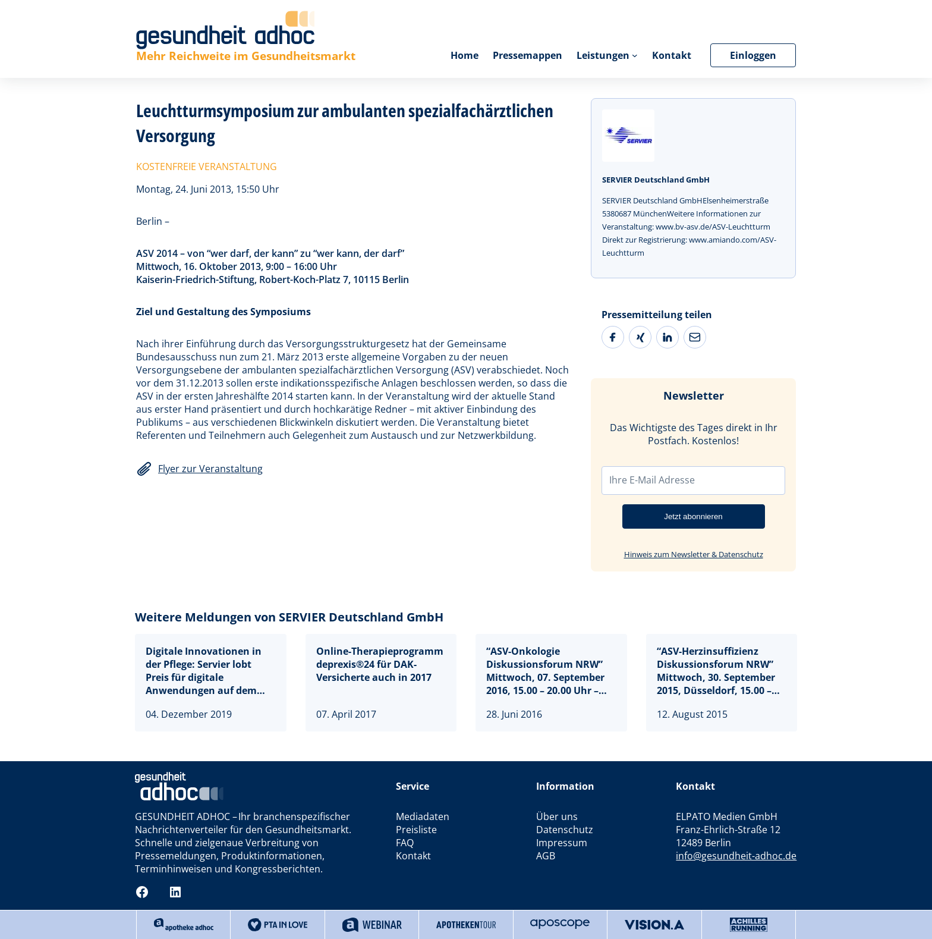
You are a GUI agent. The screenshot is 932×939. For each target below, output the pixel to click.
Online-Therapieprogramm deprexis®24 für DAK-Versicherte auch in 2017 (379, 664)
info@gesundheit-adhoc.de (736, 855)
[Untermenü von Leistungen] (635, 55)
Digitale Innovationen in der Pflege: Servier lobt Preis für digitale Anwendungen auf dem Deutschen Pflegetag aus (204, 671)
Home (464, 55)
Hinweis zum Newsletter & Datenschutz (693, 554)
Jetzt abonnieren (693, 516)
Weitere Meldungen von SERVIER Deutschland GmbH (289, 617)
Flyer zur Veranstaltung (210, 468)
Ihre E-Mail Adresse (652, 479)
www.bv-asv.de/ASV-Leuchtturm (713, 226)
